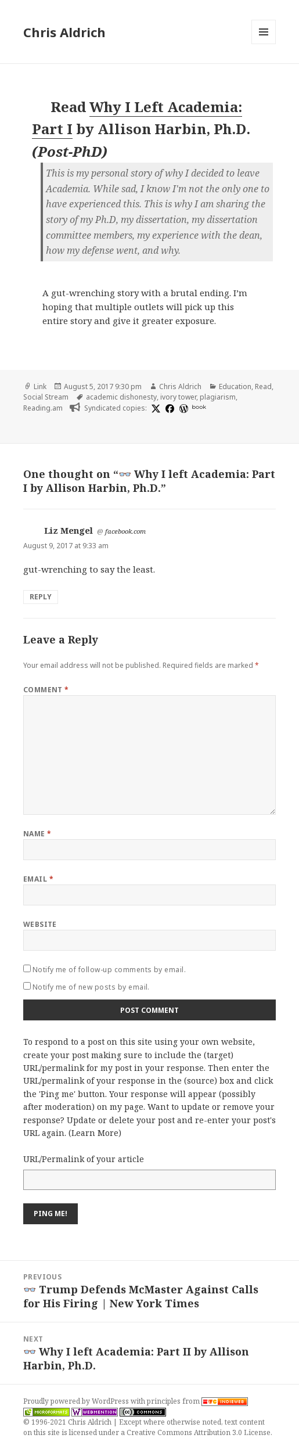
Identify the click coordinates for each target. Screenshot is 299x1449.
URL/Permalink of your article (83, 1158)
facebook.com (125, 531)
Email (38, 879)
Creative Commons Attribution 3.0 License (199, 1432)
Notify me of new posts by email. (91, 987)
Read (263, 386)
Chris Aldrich (64, 32)
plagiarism (218, 397)
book (199, 407)
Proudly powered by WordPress (77, 1401)
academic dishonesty (121, 397)
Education (235, 386)
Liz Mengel (68, 530)
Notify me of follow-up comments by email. (109, 970)
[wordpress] (182, 408)
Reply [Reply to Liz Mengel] (41, 597)
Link (40, 386)
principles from (197, 1401)
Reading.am (43, 408)
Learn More (94, 1132)
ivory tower (178, 397)
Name (37, 834)
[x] (154, 408)
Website (40, 924)
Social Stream (46, 397)
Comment (46, 690)
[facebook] (168, 408)
